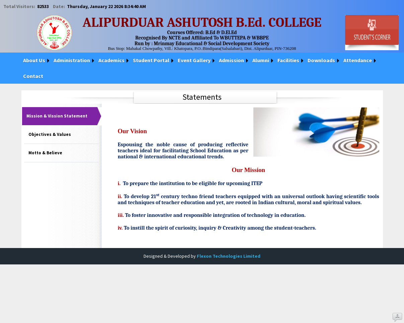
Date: (59, 6)
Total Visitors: (19, 6)
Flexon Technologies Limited (228, 256)
